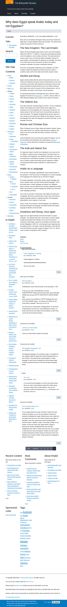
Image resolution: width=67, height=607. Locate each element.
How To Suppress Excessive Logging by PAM (13, 493)
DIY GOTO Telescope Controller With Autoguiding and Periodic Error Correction (13, 271)
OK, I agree (47, 602)
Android (27, 512)
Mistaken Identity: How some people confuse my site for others (13, 336)
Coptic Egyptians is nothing (32, 253)
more (7, 498)
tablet (21, 560)
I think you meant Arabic (30, 327)
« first (28, 448)
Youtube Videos (52, 473)
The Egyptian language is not (31, 348)
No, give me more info (19, 605)
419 (21, 512)
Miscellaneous (14, 172)
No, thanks (56, 602)
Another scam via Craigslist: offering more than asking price (33, 470)
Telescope (26, 560)
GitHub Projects (52, 475)
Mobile (24, 541)
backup (22, 518)
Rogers (27, 551)
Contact (32, 13)
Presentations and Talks (14, 465)
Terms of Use (29, 581)
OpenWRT (24, 548)
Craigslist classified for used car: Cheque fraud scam (33, 484)
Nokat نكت (11, 88)
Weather (13, 179)
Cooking (12, 93)
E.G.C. (13, 189)
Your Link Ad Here (11, 515)
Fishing (12, 202)
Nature (11, 210)
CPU (30, 528)
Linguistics (13, 104)
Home (9, 13)
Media (11, 107)
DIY (21, 530)
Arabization (13, 136)
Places (9, 174)
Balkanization (24, 520)
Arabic (25, 516)
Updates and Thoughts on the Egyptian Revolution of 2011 (12, 417)
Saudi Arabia (13, 194)
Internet (12, 146)
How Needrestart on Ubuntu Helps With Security (13, 470)
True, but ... (27, 377)
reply (58, 272)
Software (12, 144)
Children (12, 129)
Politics (12, 112)
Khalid (11, 77)
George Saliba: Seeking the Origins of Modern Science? (13, 303)
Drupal (11, 139)
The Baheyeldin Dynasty (26, 577)
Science (12, 99)
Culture (12, 96)
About (16, 13)
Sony (22, 557)
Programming (13, 166)
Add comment (24, 243)
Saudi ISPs (13, 169)
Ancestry (12, 80)
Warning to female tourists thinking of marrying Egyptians (34, 477)
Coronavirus (25, 525)
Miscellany (11, 216)
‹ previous (35, 448)
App (21, 515)
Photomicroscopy (14, 213)
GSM (26, 533)
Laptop (28, 538)
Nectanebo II (38, 95)
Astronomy (13, 199)
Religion (12, 126)
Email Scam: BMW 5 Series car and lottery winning (33, 498)
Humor (11, 115)
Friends (10, 86)
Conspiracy (23, 522)
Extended (12, 83)
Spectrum (28, 557)
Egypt (22, 239)
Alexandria (14, 186)
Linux (11, 133)
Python (22, 551)
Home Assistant (25, 536)
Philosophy (13, 123)
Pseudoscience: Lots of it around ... (13, 371)
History (22, 241)
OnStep (23, 545)
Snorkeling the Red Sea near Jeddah (13, 407)
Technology (11, 131)
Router (23, 554)
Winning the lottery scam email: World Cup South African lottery (34, 491)
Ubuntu (24, 563)
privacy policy (19, 585)
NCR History (13, 159)
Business (12, 120)
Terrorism (12, 118)
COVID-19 (24, 528)
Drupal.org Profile (53, 478)
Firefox (22, 533)
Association (14, 141)
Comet (30, 520)
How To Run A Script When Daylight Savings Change (14, 477)
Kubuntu (23, 538)
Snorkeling (13, 207)
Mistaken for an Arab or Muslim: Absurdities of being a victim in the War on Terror (13, 323)
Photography (13, 205)
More (21, 566)
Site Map (24, 13)
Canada (12, 177)
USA (11, 192)
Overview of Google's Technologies (12, 360)
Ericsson (26, 531)
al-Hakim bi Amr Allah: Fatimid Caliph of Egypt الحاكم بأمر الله (13, 228)
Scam (27, 554)
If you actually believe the (30, 406)
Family (9, 75)
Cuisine (13, 183)
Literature (12, 109)
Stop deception (27, 281)
